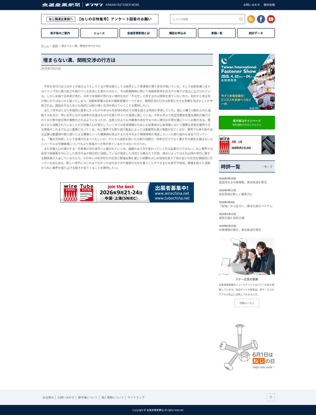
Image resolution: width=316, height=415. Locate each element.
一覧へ (265, 166)
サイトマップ (136, 397)
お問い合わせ (251, 5)
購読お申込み (177, 33)
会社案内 (48, 397)
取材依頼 (269, 5)
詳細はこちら (247, 303)
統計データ (256, 33)
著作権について (88, 397)
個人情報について (112, 397)
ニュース (99, 33)
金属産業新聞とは (138, 33)
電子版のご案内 (60, 33)
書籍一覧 (216, 33)
